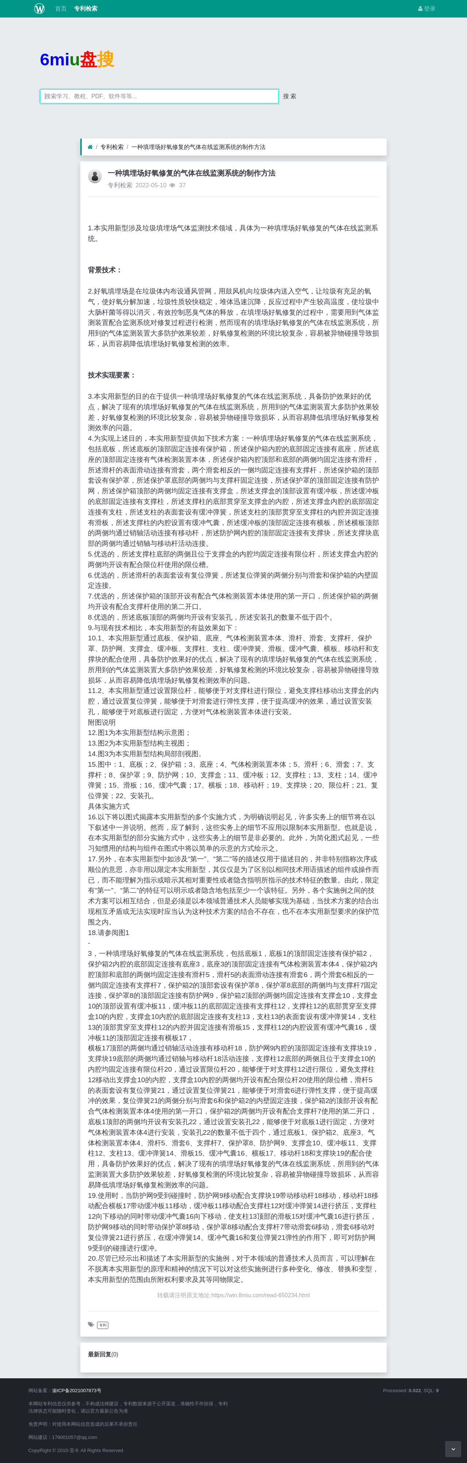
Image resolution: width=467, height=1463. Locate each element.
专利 (103, 1325)
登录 (427, 8)
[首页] (90, 147)
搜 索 (289, 96)
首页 (59, 8)
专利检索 (85, 8)
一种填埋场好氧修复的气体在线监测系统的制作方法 (198, 147)
